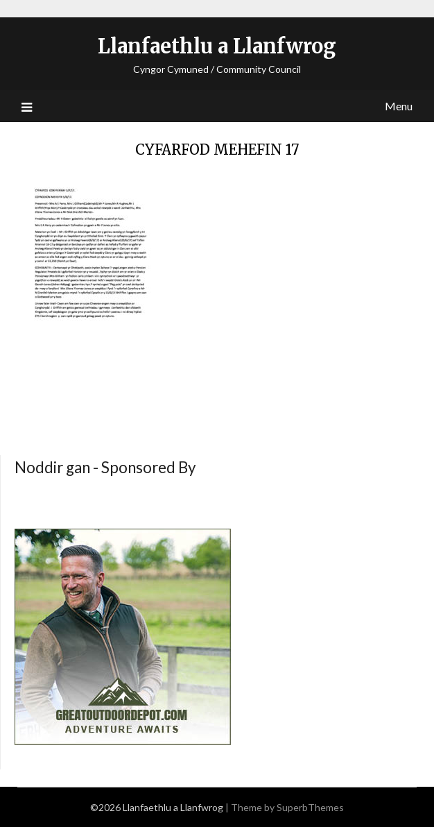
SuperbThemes (310, 807)
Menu (399, 105)
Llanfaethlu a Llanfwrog (217, 46)
